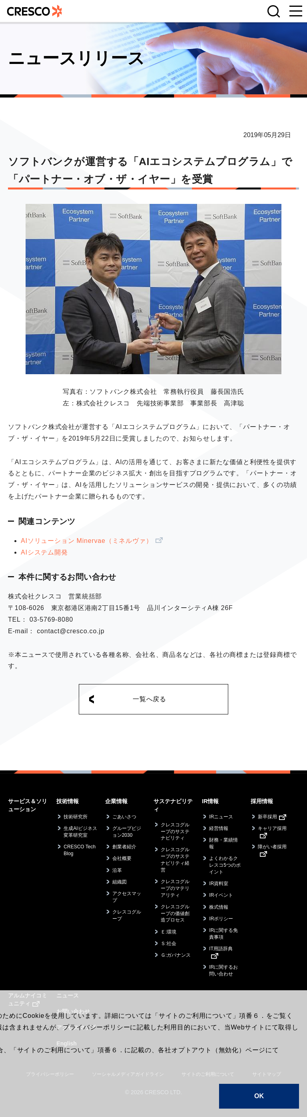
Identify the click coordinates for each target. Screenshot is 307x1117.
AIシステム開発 (44, 552)
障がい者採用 (272, 847)
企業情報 (116, 801)
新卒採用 (267, 817)
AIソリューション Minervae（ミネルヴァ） (86, 540)
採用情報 (262, 801)
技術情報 (67, 801)
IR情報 (210, 801)
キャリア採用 (272, 828)
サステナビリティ (173, 805)
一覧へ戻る (149, 699)
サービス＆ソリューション (27, 805)
